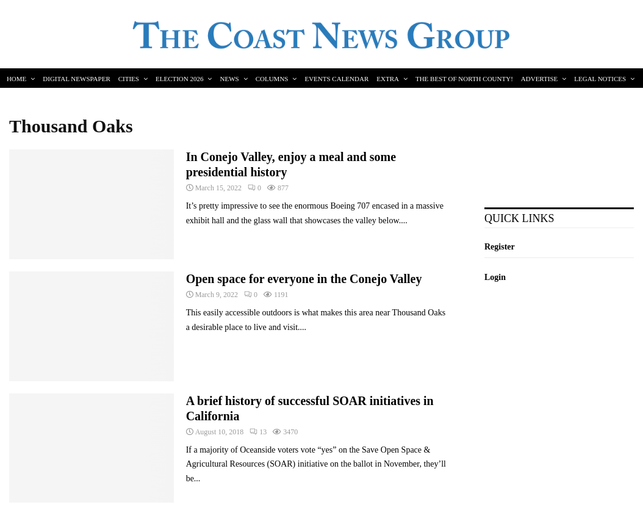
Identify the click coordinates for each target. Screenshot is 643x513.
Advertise (539, 78)
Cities (128, 78)
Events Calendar (336, 78)
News (229, 78)
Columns (272, 78)
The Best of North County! (464, 78)
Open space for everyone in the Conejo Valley (304, 278)
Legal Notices (600, 78)
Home (16, 78)
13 (258, 432)
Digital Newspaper (76, 78)
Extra (387, 78)
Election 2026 (180, 78)
